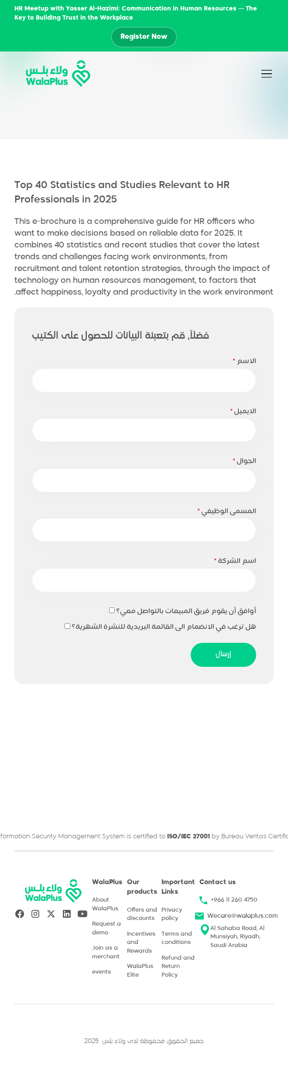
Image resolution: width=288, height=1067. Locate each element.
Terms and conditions (176, 938)
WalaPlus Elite (140, 971)
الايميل (243, 411)
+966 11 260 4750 (234, 900)
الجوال (244, 461)
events (101, 972)
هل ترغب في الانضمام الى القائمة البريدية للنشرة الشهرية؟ (164, 627)
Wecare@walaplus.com (242, 916)
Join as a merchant (106, 952)
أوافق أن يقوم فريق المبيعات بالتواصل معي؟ (186, 611)
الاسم (244, 361)
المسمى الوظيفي (226, 511)
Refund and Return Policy (178, 966)
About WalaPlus (105, 904)
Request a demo (106, 928)
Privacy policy (171, 914)
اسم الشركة (235, 561)
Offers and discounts (142, 914)
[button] (271, 73)
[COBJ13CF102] (67, 626)
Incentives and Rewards (141, 942)
